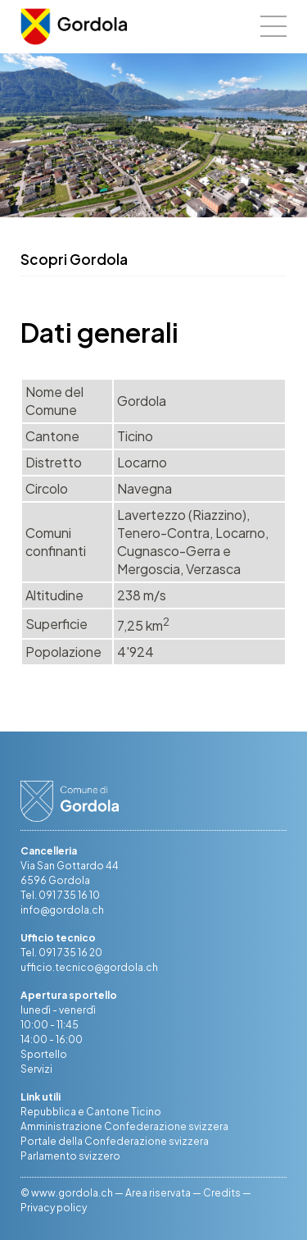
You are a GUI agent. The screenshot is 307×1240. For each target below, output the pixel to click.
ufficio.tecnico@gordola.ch (89, 967)
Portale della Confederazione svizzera (114, 1141)
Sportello (43, 1054)
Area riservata (158, 1193)
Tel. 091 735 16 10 (60, 895)
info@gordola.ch (62, 910)
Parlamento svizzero (70, 1156)
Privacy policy (53, 1207)
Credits (222, 1193)
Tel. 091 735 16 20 (61, 952)
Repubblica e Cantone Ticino (90, 1112)
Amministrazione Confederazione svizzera (124, 1126)
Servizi (36, 1069)
